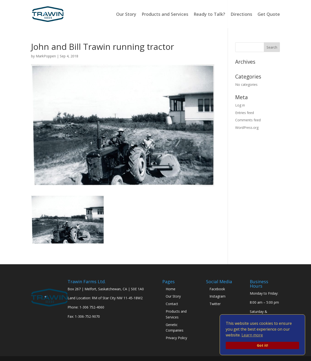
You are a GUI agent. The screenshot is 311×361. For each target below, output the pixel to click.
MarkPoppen (46, 56)
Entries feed (244, 112)
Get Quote (269, 14)
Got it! (262, 345)
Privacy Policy (176, 337)
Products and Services (165, 14)
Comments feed (248, 120)
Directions (241, 14)
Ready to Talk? (209, 14)
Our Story (126, 14)
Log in (240, 105)
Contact (172, 303)
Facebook (217, 289)
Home (170, 289)
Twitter (215, 303)
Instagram (217, 296)
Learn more (252, 335)
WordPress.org (247, 127)
